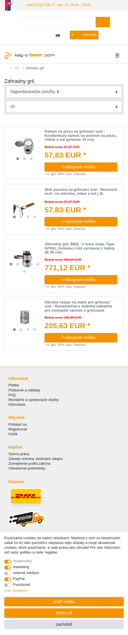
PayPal (19, 579)
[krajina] (58, 35)
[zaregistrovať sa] (49, 35)
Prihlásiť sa (17, 424)
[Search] (103, 22)
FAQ (12, 395)
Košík (12, 434)
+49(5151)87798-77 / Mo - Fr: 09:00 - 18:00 (58, 5)
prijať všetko (64, 601)
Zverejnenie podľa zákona (29, 463)
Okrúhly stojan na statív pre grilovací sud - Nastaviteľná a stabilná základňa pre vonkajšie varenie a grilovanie (78, 306)
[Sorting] (64, 91)
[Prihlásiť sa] (40, 35)
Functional (21, 584)
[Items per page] (64, 106)
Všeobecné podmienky (26, 468)
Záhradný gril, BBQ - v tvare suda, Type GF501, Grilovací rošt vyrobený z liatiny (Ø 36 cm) (79, 248)
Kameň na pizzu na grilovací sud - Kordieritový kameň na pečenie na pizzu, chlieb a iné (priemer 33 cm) (80, 136)
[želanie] (66, 35)
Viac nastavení (16, 590)
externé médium (26, 573)
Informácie (16, 404)
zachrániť (64, 624)
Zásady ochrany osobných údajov (35, 459)
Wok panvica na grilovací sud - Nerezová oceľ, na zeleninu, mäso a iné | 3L (80, 192)
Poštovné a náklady (24, 390)
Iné (16, 68)
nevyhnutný (22, 561)
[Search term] (59, 22)
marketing (21, 567)
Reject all (64, 613)
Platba (13, 385)
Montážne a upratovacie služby (33, 400)
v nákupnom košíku (87, 167)
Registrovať (17, 429)
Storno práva (18, 454)
